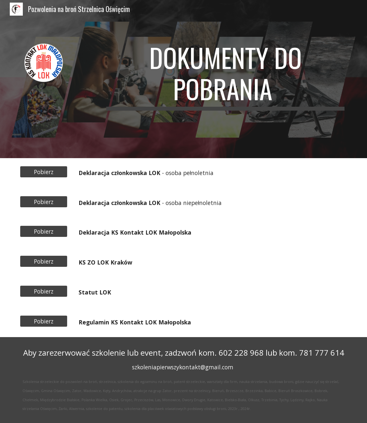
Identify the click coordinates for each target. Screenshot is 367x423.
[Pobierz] (43, 172)
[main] (225, 79)
